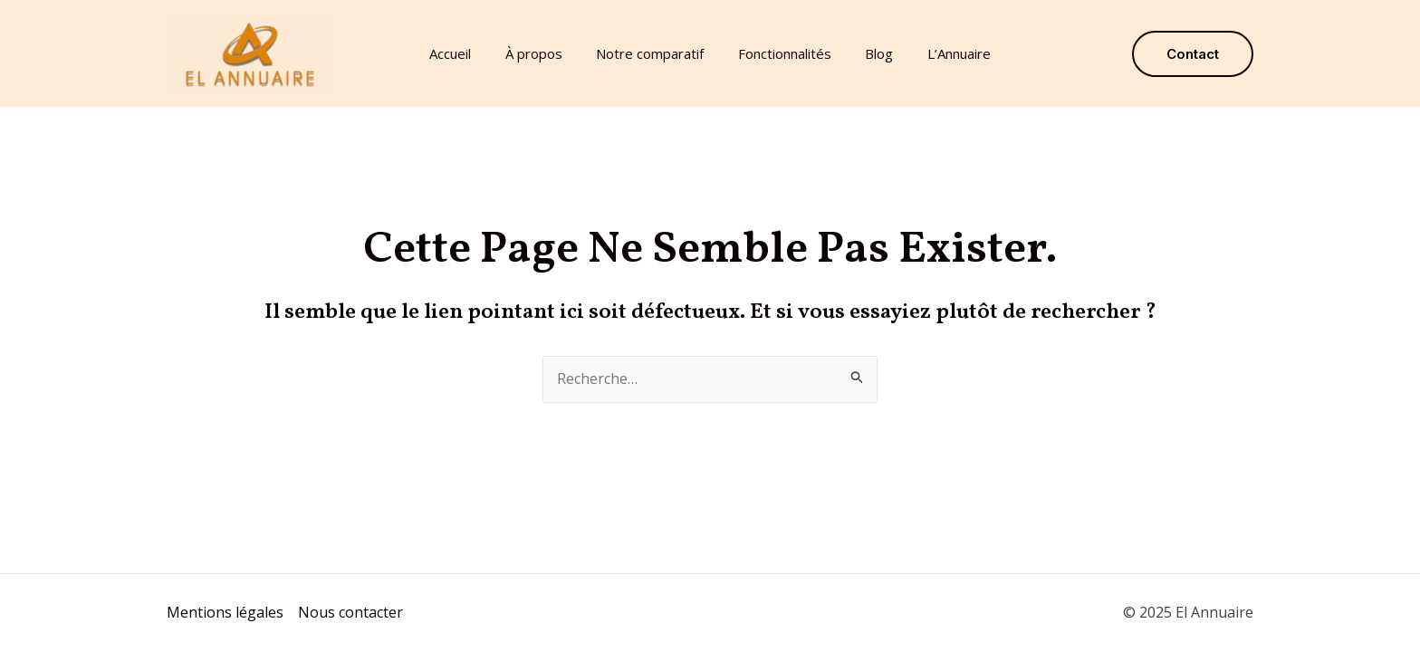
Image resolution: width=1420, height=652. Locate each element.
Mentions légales (225, 612)
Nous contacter (350, 612)
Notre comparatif (653, 53)
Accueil (467, 53)
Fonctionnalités (781, 53)
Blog (869, 53)
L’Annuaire (942, 53)
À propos (543, 53)
